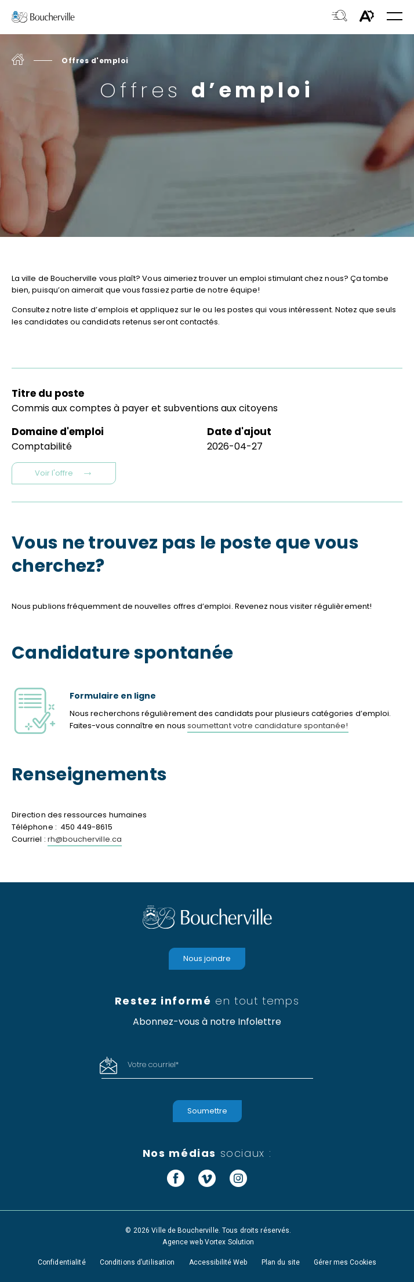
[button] (394, 17)
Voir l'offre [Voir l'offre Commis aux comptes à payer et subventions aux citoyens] (64, 473)
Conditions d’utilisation (137, 1262)
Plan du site (281, 1262)
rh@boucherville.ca (85, 839)
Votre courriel (153, 1064)
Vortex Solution (230, 1242)
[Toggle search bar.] (339, 16)
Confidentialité (62, 1262)
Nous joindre (207, 958)
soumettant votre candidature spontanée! (267, 725)
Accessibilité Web (218, 1262)
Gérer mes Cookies (345, 1262)
